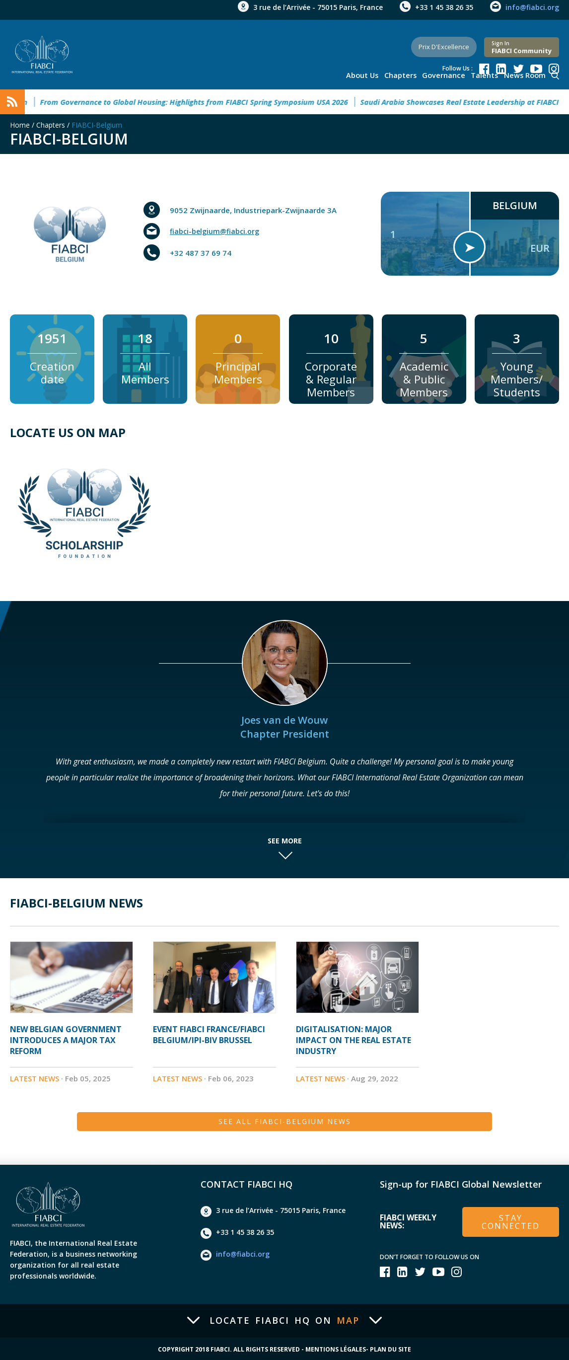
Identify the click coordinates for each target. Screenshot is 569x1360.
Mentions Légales (335, 1348)
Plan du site (390, 1348)
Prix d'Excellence (436, 43)
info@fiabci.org (532, 7)
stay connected (511, 1218)
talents (486, 74)
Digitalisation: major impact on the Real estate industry (353, 1040)
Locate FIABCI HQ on (284, 1319)
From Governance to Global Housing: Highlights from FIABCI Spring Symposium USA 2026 (211, 102)
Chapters (406, 74)
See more (285, 840)
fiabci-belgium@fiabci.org (217, 231)
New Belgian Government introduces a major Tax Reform (66, 1040)
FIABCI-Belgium (96, 125)
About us (370, 74)
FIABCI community (522, 44)
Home (20, 125)
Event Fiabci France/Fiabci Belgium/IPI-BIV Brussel (209, 1035)
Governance (447, 74)
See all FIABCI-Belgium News (284, 1118)
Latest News (34, 1078)
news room (524, 74)
